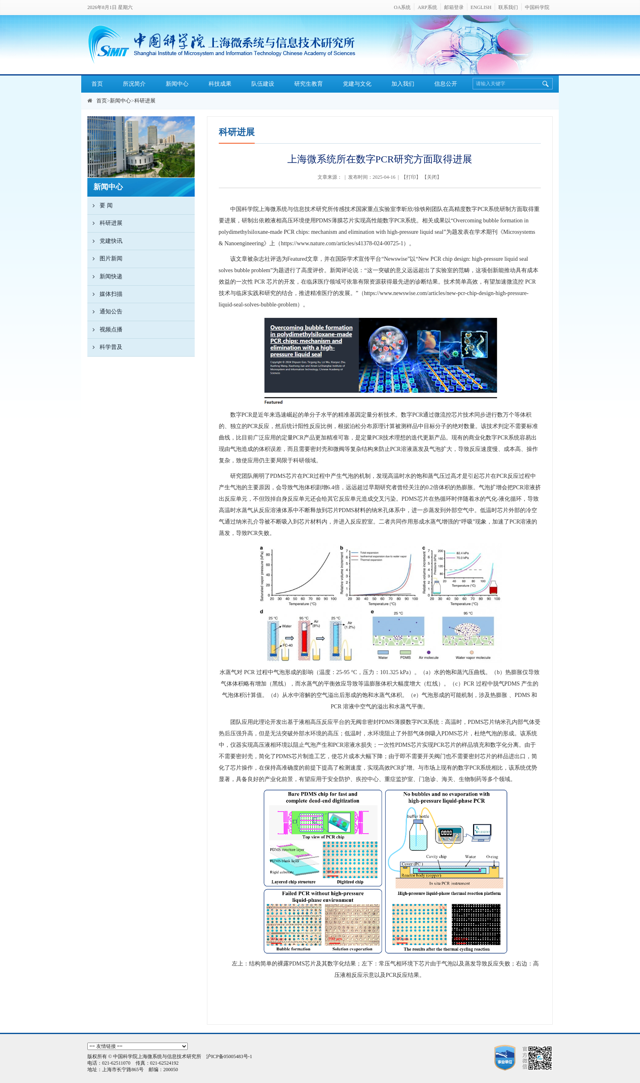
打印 (411, 177)
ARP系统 (427, 7)
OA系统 (402, 7)
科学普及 (104, 347)
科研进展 (145, 101)
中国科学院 (537, 7)
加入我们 (402, 84)
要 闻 (100, 205)
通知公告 (104, 311)
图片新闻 (104, 258)
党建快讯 (104, 241)
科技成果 (220, 84)
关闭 (432, 177)
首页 (97, 84)
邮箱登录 (454, 7)
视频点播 (104, 329)
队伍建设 (262, 84)
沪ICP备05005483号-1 (229, 1056)
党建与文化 (357, 84)
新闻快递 (104, 276)
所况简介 (134, 84)
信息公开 (445, 84)
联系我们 (508, 7)
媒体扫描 (104, 294)
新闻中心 (177, 84)
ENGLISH (481, 7)
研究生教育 (308, 84)
